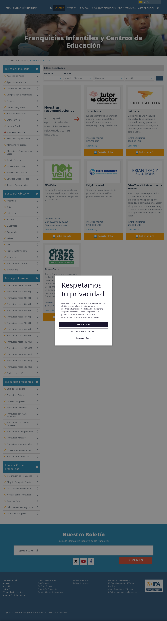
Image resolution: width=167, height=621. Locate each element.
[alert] (83, 310)
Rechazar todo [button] (83, 338)
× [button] (109, 279)
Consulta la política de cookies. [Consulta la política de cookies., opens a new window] (86, 317)
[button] (83, 331)
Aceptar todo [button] (83, 324)
